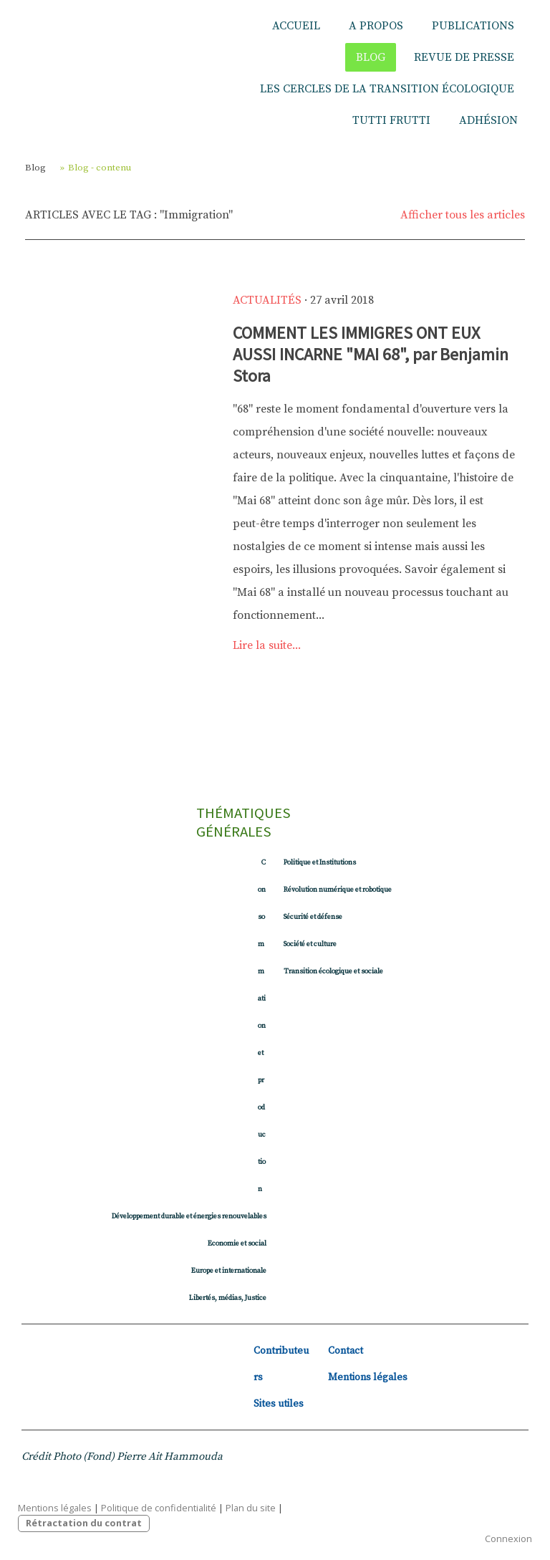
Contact (345, 1350)
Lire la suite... (267, 645)
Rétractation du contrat (84, 1522)
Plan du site (251, 1507)
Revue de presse (464, 57)
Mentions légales (367, 1377)
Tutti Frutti (391, 120)
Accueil (296, 26)
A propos (376, 26)
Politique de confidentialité (158, 1507)
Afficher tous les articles (462, 215)
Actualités (267, 300)
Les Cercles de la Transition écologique (387, 89)
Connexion (508, 1538)
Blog (370, 57)
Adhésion (488, 120)
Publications (473, 26)
